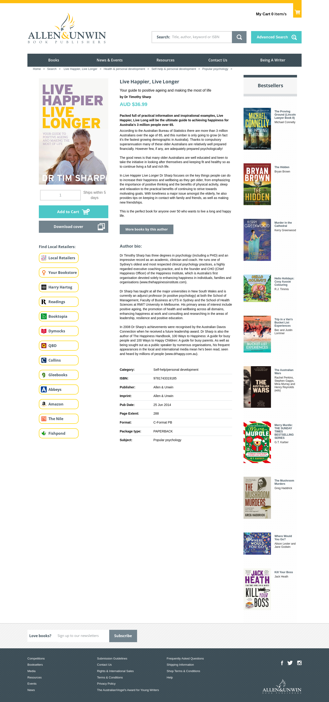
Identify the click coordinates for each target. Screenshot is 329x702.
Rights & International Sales (115, 671)
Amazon (56, 404)
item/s (271, 13)
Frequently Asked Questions (185, 658)
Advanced (272, 37)
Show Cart (297, 10)
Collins (54, 360)
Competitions (36, 658)
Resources (166, 60)
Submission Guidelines (112, 658)
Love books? (40, 635)
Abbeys (54, 389)
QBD (52, 345)
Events (32, 683)
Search (163, 37)
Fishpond (56, 433)
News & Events (110, 60)
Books (53, 60)
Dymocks (56, 331)
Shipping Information (180, 664)
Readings (56, 301)
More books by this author (146, 229)
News (31, 690)
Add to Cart (68, 211)
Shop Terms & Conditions (183, 671)
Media (31, 671)
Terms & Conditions (110, 677)
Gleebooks (57, 374)
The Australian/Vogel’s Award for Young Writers (128, 690)
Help (170, 677)
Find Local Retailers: (57, 246)
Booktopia (57, 316)
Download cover (68, 226)
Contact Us (217, 60)
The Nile (55, 418)
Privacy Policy (106, 683)
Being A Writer (272, 60)
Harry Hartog (60, 287)
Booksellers (35, 664)
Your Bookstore (62, 272)
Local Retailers (61, 257)
